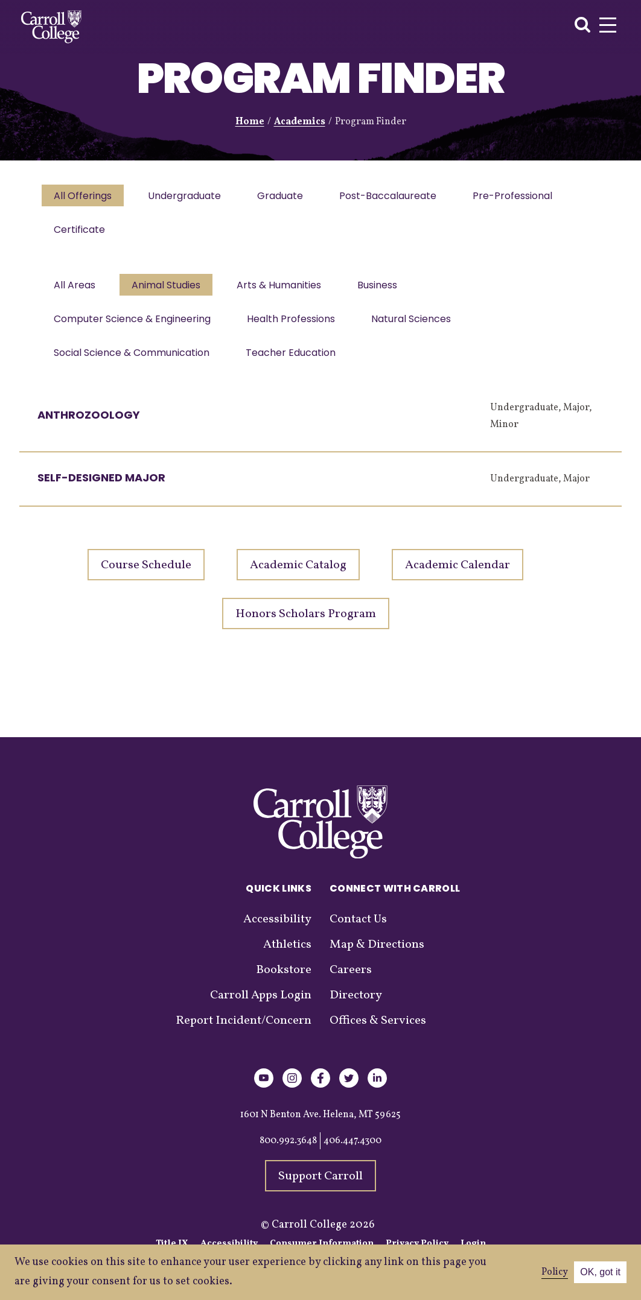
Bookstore (283, 982)
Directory (356, 1007)
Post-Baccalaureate (396, 197)
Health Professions (294, 327)
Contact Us (358, 931)
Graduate (286, 197)
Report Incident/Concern (243, 1032)
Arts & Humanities (285, 291)
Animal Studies (169, 291)
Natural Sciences (417, 327)
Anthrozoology (88, 426)
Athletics (287, 956)
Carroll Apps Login (260, 1007)
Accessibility (277, 931)
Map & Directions (377, 956)
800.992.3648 (288, 1152)
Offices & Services (378, 1032)
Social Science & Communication (133, 363)
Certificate (80, 233)
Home (249, 121)
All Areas (76, 291)
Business (386, 291)
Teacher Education (294, 363)
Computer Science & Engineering (133, 327)
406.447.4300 (352, 1152)
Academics (299, 121)
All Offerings (84, 197)
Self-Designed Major (101, 489)
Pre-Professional (523, 197)
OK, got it (600, 1272)
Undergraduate (188, 197)
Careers (351, 982)
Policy (554, 1272)
